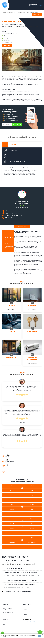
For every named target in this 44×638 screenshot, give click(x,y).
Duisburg (32, 518)
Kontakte (35, 12)
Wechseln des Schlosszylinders (32, 358)
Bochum (32, 504)
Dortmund (32, 499)
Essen (12, 504)
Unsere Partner (30, 12)
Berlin (12, 485)
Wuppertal (12, 509)
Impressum (23, 12)
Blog (38, 12)
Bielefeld (32, 528)
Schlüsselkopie (32, 331)
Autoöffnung (11, 331)
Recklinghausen (12, 532)
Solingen (32, 523)
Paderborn (12, 528)
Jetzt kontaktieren (21, 178)
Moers (12, 547)
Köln (32, 490)
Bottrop (32, 532)
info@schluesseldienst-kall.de (36, 5)
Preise (19, 12)
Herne (12, 518)
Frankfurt (12, 495)
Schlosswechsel (11, 358)
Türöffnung (12, 305)
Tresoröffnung (32, 305)
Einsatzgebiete (10, 12)
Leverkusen (12, 523)
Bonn (32, 509)
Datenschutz (5, 622)
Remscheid (32, 537)
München (12, 490)
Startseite (4, 12)
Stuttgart (32, 495)
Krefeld (32, 547)
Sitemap (5, 627)
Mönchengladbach (11, 542)
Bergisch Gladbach (32, 542)
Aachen (11, 537)
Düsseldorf (12, 499)
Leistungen (15, 12)
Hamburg (32, 485)
